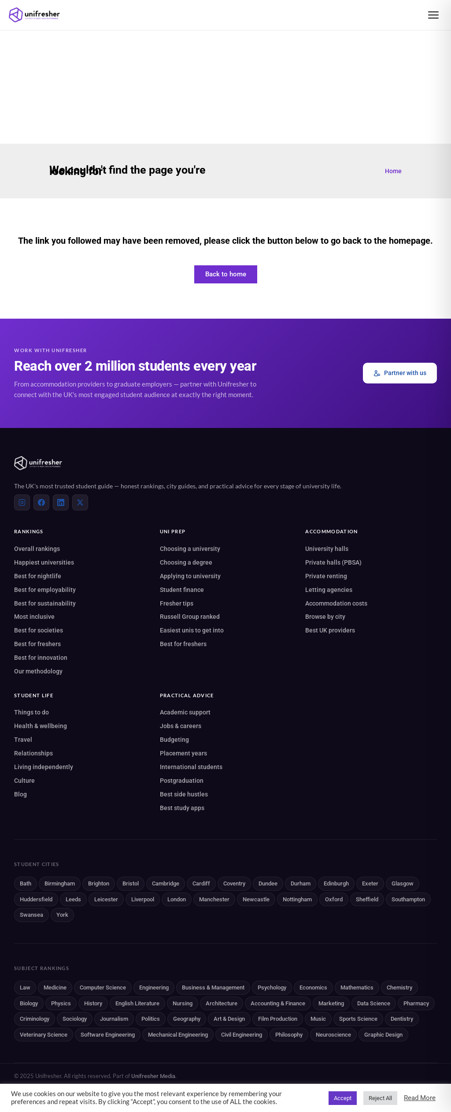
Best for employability (45, 589)
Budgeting (174, 739)
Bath (25, 883)
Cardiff (201, 883)
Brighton (98, 883)
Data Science (373, 1003)
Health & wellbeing (40, 725)
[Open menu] (433, 15)
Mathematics (356, 987)
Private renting (326, 576)
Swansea (31, 914)
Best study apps (182, 807)
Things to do (31, 712)
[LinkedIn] (61, 502)
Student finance (182, 589)
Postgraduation (181, 780)
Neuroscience (333, 1034)
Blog (20, 794)
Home (393, 171)
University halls (326, 548)
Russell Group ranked (190, 616)
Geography (186, 1018)
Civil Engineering (241, 1034)
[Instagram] (22, 502)
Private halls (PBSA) (333, 562)
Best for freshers (37, 643)
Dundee (268, 883)
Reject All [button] (380, 1098)
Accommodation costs (336, 603)
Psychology (272, 987)
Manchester (214, 899)
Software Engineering (108, 1034)
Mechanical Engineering (178, 1034)
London (176, 899)
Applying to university (190, 576)
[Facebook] (41, 502)
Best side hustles (184, 794)
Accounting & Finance (278, 1003)
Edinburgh (336, 883)
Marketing (331, 1003)
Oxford (334, 899)
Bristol (130, 883)
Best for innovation (40, 657)
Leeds (73, 899)
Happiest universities (44, 562)
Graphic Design (383, 1034)
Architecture (221, 1003)
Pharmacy (416, 1003)
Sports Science (358, 1018)
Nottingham (297, 899)
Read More (420, 1098)
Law (25, 987)
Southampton (408, 899)
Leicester (106, 899)
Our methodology (38, 671)
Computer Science (103, 987)
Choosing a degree (186, 562)
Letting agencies (328, 589)
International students (191, 766)
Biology (29, 1003)
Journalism (114, 1018)
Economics (313, 987)
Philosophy (289, 1034)
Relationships (33, 753)
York (62, 914)
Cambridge (165, 883)
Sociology (75, 1018)
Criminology (34, 1018)
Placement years (183, 753)
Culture (24, 780)
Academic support (185, 712)
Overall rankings (37, 548)
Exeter (370, 883)
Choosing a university (190, 548)
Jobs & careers (180, 725)
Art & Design (229, 1018)
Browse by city (325, 616)
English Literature (137, 1003)
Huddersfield (36, 899)
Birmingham (59, 883)
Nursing (182, 1003)
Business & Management (213, 987)
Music (318, 1018)
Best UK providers (330, 630)
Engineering (154, 987)
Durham (301, 883)
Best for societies (38, 630)
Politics (150, 1018)
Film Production (277, 1018)
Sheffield (367, 899)
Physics (61, 1003)
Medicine (55, 987)
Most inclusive (34, 616)
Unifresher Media (153, 1076)
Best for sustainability (45, 603)
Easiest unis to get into (192, 630)
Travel (23, 739)
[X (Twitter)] (80, 502)
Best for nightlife (37, 576)
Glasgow (403, 883)
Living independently (43, 766)
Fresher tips (176, 603)
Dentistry (402, 1018)
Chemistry (399, 987)
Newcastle (256, 899)
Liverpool (142, 899)
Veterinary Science (43, 1034)
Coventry (234, 883)
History (93, 1003)
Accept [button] (342, 1098)
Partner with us (399, 373)
